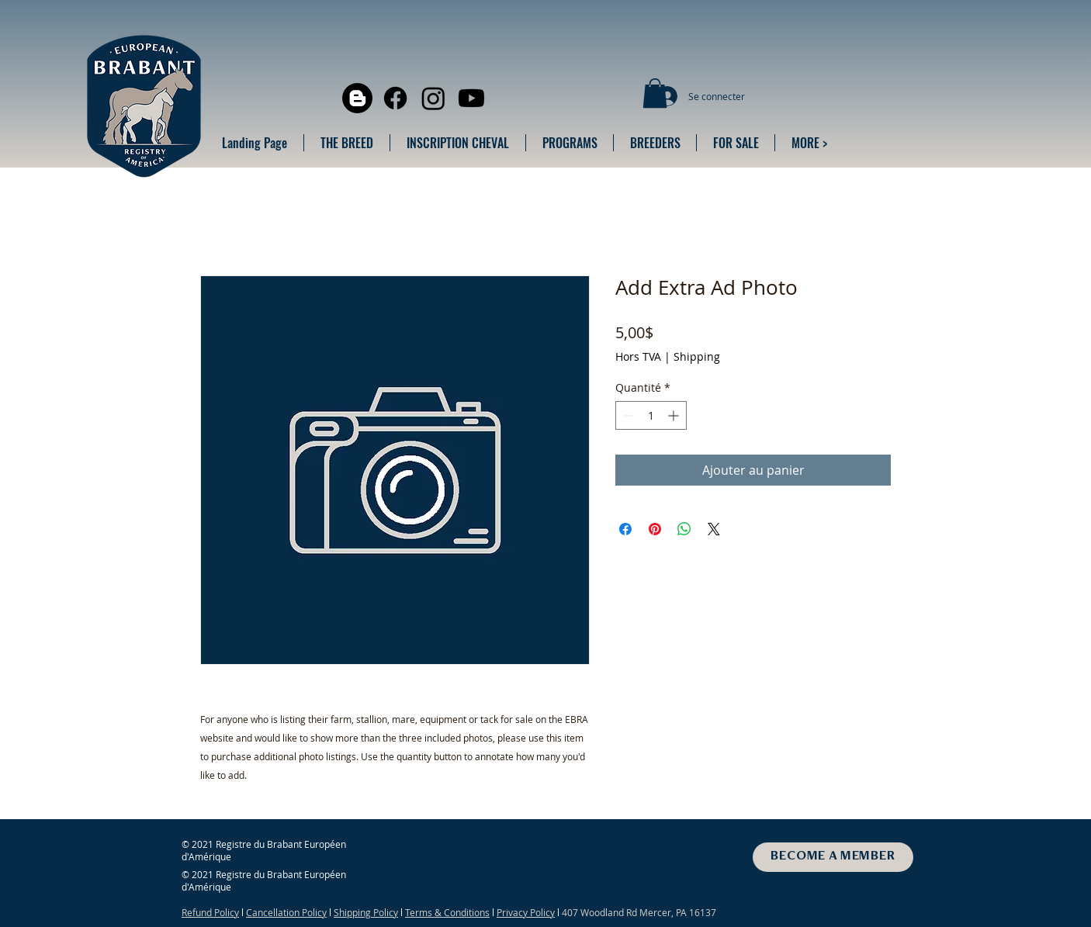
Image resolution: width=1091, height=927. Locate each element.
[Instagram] (433, 98)
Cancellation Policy (286, 912)
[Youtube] (471, 98)
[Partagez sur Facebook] (625, 529)
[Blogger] (357, 98)
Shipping (697, 356)
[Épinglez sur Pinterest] (655, 529)
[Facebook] (395, 98)
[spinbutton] (651, 415)
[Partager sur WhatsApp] (684, 529)
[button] (654, 93)
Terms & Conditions (447, 912)
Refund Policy (210, 912)
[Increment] (674, 415)
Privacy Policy (526, 912)
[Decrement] (627, 415)
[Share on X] (714, 529)
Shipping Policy (366, 912)
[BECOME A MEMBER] (833, 857)
